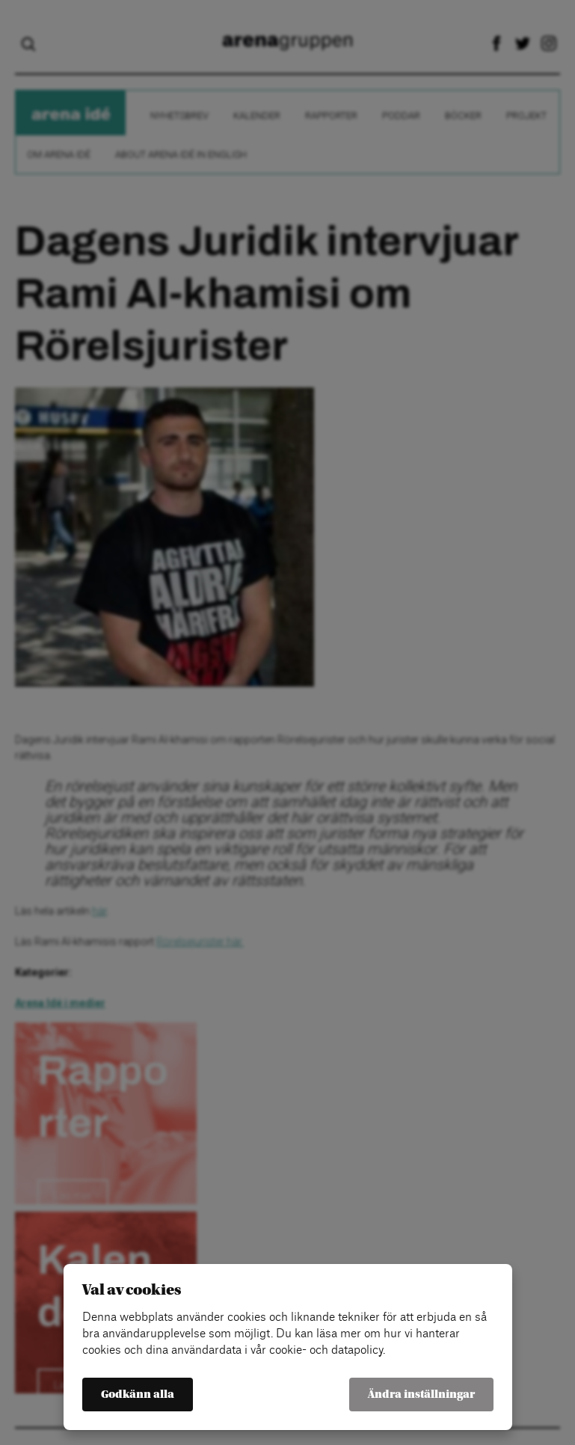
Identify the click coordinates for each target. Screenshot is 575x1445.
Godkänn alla (137, 1394)
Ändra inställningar (421, 1394)
